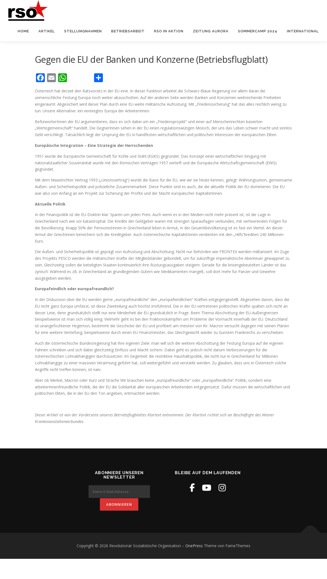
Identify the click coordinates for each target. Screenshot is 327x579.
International (303, 31)
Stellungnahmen (83, 31)
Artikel (46, 31)
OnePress (194, 545)
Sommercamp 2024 (257, 31)
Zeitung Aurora (211, 31)
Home (23, 31)
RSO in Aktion (168, 31)
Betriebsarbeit (128, 31)
